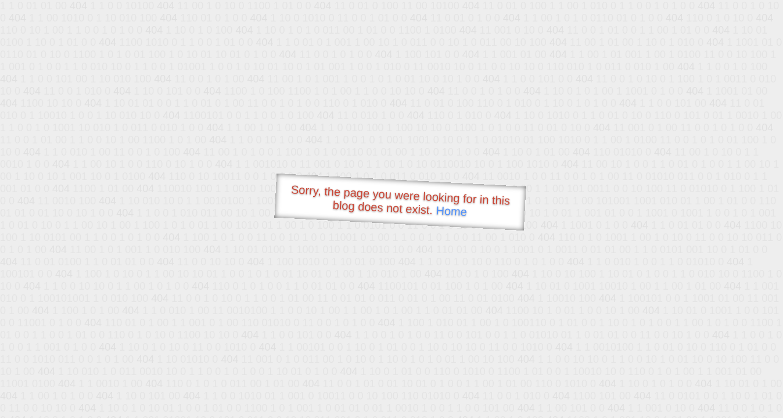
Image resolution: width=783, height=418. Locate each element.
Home (451, 211)
